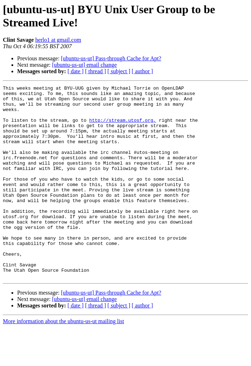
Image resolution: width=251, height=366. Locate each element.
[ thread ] (95, 71)
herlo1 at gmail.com (58, 40)
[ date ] (75, 71)
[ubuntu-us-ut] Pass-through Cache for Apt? (111, 58)
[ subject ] (118, 71)
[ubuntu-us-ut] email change (84, 65)
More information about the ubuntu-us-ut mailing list (63, 360)
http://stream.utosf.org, (122, 127)
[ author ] (142, 71)
